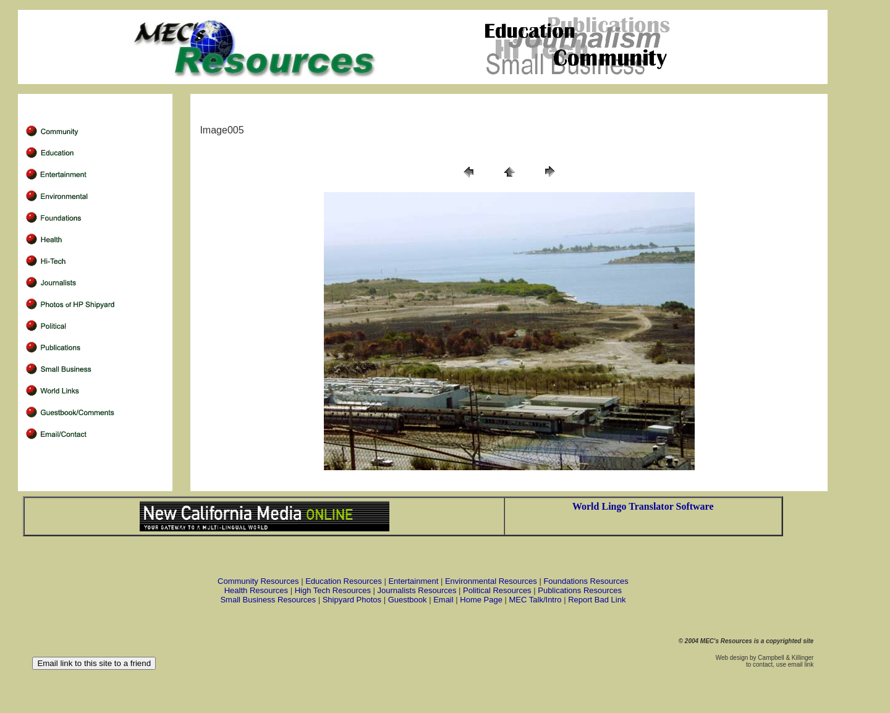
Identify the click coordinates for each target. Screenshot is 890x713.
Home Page (481, 599)
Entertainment (413, 581)
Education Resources (343, 581)
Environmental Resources (491, 581)
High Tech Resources (333, 590)
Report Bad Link (596, 599)
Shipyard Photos (352, 599)
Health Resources (256, 590)
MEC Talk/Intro (535, 599)
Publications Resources (580, 590)
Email (443, 599)
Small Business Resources (268, 599)
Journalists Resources (417, 590)
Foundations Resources (585, 581)
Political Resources (497, 590)
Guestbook (407, 599)
